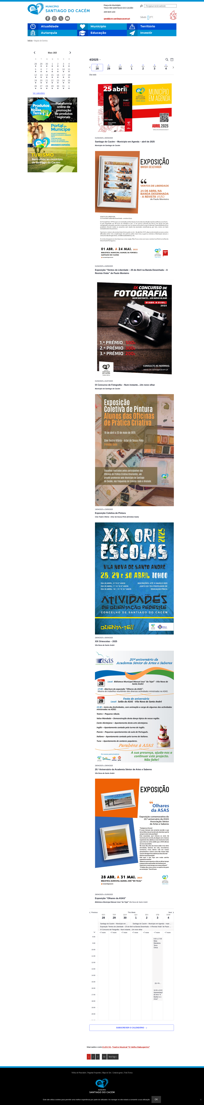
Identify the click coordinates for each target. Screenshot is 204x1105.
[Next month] (70, 52)
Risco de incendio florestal (173, 15)
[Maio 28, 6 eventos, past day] (47, 87)
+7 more (103, 933)
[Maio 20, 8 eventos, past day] (41, 82)
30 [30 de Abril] (124, 917)
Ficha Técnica (128, 1072)
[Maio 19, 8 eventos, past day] (35, 82)
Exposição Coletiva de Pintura (110, 513)
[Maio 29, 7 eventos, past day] (52, 87)
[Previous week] (89, 67)
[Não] (200, 1099)
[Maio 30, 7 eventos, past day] (58, 87)
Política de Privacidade (79, 1072)
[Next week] (173, 67)
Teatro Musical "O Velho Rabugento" (131, 1047)
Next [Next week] (171, 912)
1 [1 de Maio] (136, 917)
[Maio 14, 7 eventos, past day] (47, 76)
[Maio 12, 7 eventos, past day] (35, 76)
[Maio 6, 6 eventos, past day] (41, 70)
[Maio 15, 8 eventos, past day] (52, 76)
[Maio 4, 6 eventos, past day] (69, 65)
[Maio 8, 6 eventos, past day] (52, 70)
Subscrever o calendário (130, 1028)
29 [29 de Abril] (114, 917)
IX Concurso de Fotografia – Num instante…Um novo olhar (125, 385)
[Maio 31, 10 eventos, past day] (63, 87)
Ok (156, 1099)
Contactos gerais (118, 1072)
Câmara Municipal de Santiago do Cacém (59, 9)
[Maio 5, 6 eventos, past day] (35, 70)
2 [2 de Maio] (146, 917)
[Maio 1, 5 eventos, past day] (52, 65)
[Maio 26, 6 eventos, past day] (35, 87)
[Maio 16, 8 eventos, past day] (58, 76)
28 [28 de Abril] (103, 917)
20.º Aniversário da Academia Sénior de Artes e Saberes (123, 769)
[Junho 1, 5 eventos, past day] (69, 87)
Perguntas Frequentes (94, 1072)
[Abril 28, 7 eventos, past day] (35, 65)
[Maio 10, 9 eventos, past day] (63, 70)
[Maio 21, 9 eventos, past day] (47, 82)
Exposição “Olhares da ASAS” (110, 898)
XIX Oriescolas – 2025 (106, 641)
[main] (132, 547)
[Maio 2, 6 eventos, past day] (58, 65)
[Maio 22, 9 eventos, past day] (52, 82)
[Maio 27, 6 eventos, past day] (41, 87)
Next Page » (113, 1057)
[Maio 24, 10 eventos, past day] (63, 82)
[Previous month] (34, 52)
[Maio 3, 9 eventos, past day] (63, 65)
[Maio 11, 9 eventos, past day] (69, 70)
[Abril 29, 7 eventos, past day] (41, 65)
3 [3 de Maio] (157, 917)
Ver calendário (39, 93)
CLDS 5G (106, 1047)
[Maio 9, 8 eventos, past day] (58, 70)
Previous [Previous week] (93, 912)
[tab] (97, 67)
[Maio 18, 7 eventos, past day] (69, 76)
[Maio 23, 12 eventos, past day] (58, 82)
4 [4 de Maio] (168, 917)
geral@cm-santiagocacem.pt (117, 18)
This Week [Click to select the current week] (131, 912)
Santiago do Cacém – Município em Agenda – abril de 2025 (125, 142)
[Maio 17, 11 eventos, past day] (63, 76)
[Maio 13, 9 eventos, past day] (41, 76)
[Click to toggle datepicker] (95, 59)
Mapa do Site (106, 1072)
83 (105, 1056)
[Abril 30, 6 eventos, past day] (47, 65)
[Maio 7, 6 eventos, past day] (47, 70)
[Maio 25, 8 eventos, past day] (69, 82)
